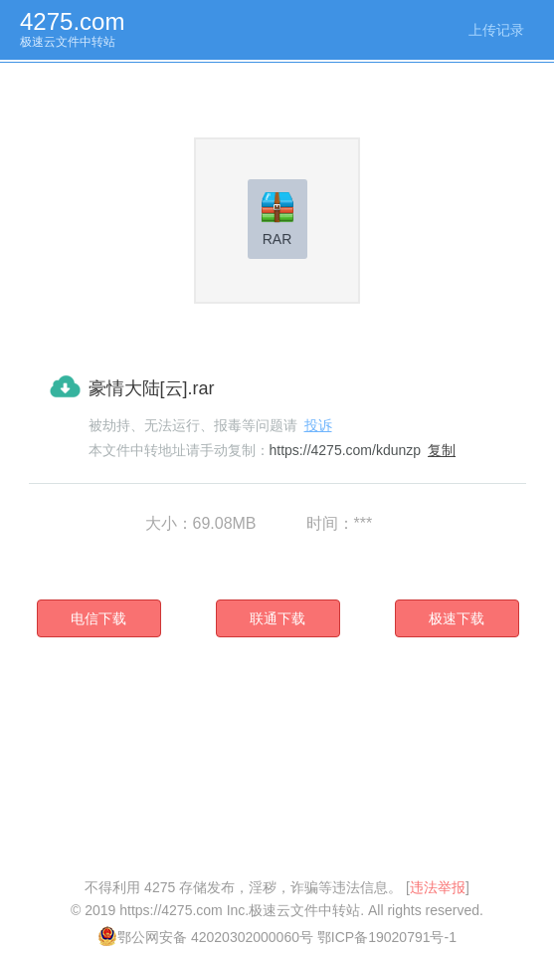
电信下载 (98, 618)
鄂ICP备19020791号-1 (387, 937)
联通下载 (277, 618)
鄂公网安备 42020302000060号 (205, 937)
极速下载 (456, 618)
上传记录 (496, 30)
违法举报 (437, 887)
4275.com (72, 21)
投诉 (318, 425)
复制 (442, 450)
